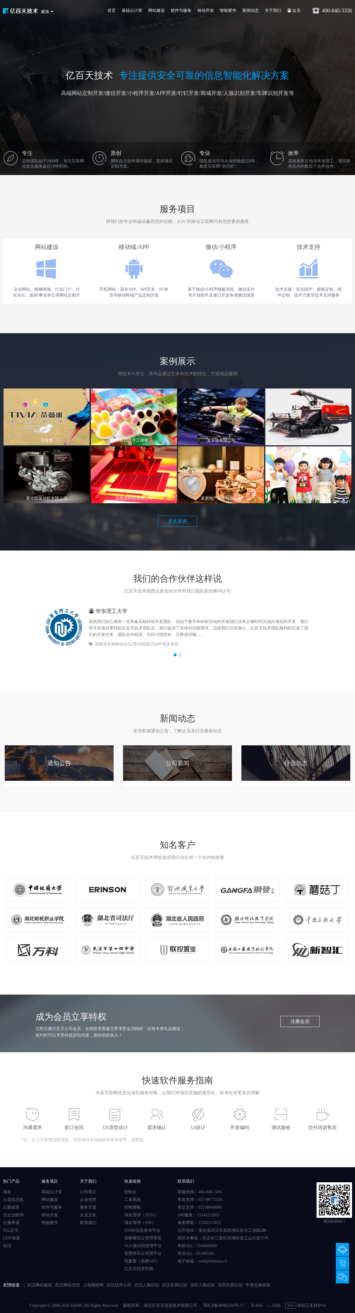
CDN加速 (11, 1238)
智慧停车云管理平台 (143, 1253)
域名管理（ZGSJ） (141, 1215)
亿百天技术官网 (138, 1269)
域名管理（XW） (140, 1222)
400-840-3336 (342, 1263)
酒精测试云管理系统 (143, 1238)
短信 (7, 1246)
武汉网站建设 (39, 1285)
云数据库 (11, 1207)
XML (274, 1305)
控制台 (130, 1192)
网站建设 (156, 10)
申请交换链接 (258, 1285)
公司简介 (88, 1192)
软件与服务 (181, 10)
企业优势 (88, 1199)
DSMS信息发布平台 (142, 1230)
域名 (7, 1192)
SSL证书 (10, 1230)
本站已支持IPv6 (305, 1305)
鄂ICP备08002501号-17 (223, 1305)
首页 (111, 10)
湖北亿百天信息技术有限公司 (170, 1305)
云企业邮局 (13, 1215)
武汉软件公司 (118, 1285)
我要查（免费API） (142, 1261)
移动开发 (205, 10)
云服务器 (11, 1222)
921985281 (205, 1253)
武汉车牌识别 (174, 1285)
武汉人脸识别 (146, 1285)
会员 (294, 10)
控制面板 (132, 1207)
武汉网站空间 (67, 1285)
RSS (257, 1305)
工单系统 (132, 1199)
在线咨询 (342, 1249)
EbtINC (76, 1305)
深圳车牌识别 (230, 1285)
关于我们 (273, 10)
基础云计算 (132, 10)
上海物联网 (93, 1285)
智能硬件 (228, 10)
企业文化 (88, 1215)
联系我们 (88, 1222)
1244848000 (206, 1246)
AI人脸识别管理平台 (143, 1246)
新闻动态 (250, 10)
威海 (45, 11)
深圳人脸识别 (202, 1285)
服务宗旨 (88, 1207)
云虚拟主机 (13, 1199)
